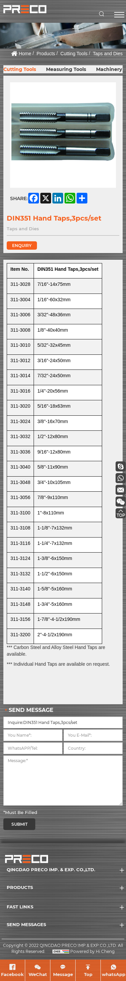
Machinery (109, 69)
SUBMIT (19, 824)
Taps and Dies (108, 53)
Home (25, 53)
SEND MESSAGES (26, 924)
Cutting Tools (74, 53)
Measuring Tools (66, 69)
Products (46, 53)
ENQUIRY (22, 245)
